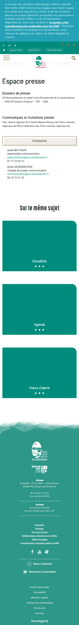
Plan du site (39, 608)
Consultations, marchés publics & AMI (39, 543)
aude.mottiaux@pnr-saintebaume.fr (27, 157)
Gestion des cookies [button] (39, 587)
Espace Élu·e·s (34, 50)
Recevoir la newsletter (39, 571)
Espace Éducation (54, 50)
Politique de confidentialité (39, 603)
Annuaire (39, 525)
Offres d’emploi (39, 539)
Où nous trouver (39, 532)
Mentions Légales (39, 597)
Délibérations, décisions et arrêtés (39, 536)
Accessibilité (39, 592)
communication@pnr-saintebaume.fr (28, 174)
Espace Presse (16, 50)
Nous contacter (39, 563)
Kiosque (39, 529)
